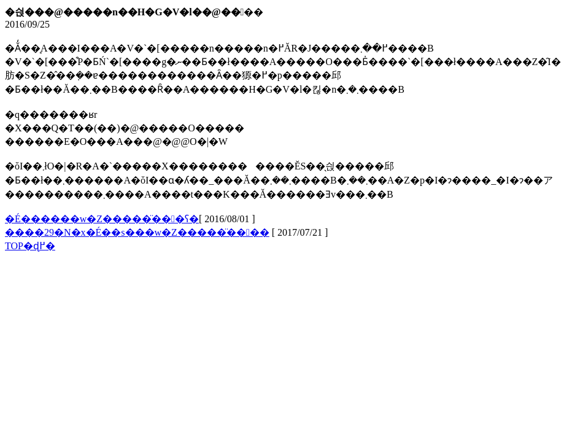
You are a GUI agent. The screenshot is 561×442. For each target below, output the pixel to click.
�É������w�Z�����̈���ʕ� (102, 219)
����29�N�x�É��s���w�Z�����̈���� (137, 232)
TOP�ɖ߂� (30, 246)
